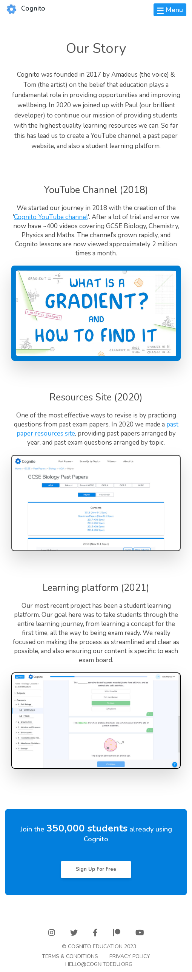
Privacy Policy (129, 956)
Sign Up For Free (96, 869)
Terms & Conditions (70, 956)
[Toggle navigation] (170, 9)
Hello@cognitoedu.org (98, 964)
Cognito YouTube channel (51, 217)
